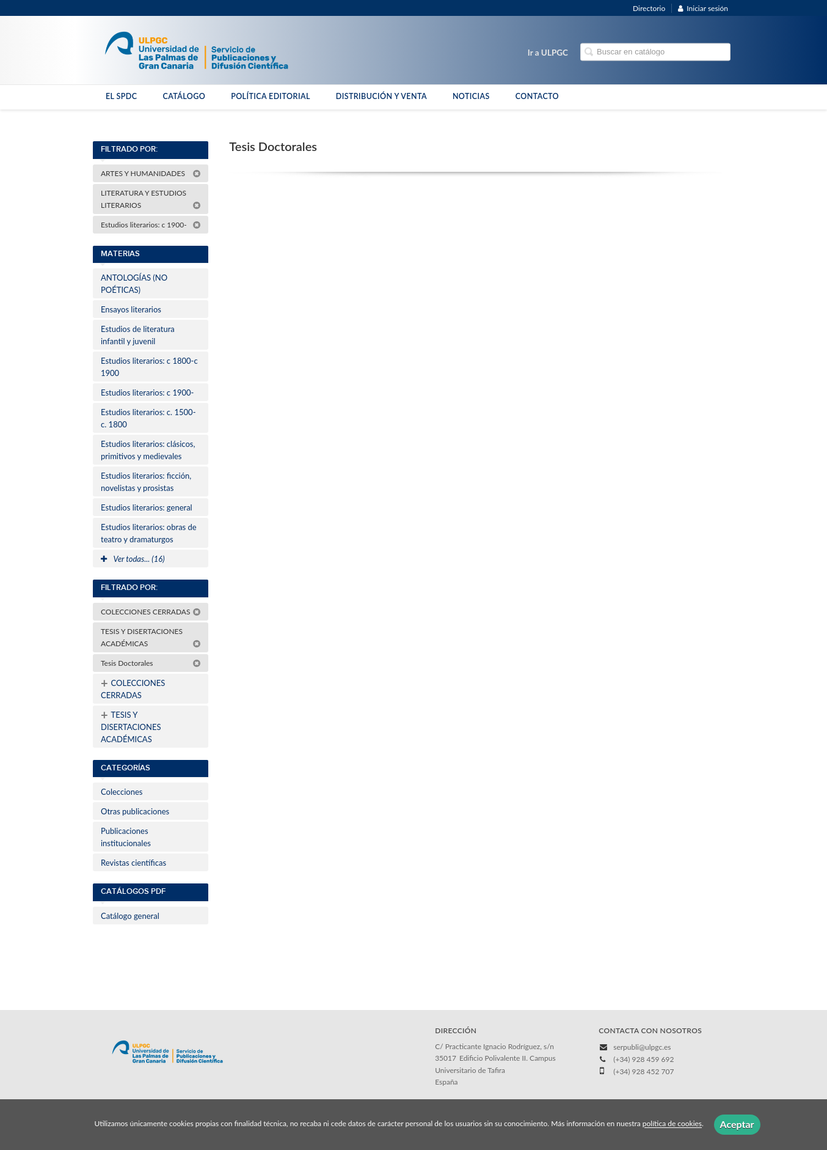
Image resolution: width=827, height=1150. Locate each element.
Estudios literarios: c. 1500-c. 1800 (148, 418)
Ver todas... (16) (133, 559)
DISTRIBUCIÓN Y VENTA (381, 96)
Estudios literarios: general (146, 507)
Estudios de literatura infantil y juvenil (138, 335)
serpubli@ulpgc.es (642, 1047)
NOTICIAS (471, 96)
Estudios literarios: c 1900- (151, 224)
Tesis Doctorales (151, 663)
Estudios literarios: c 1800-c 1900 (149, 367)
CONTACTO (537, 96)
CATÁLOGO (183, 96)
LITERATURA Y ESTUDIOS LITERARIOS (151, 199)
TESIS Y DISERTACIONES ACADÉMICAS (151, 637)
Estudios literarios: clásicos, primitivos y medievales (148, 450)
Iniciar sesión (703, 8)
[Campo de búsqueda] (655, 52)
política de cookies (672, 1124)
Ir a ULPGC (548, 52)
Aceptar (737, 1124)
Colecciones (121, 792)
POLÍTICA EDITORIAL (270, 96)
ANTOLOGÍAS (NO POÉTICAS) (134, 284)
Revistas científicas (133, 863)
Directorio (649, 8)
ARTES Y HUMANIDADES (151, 173)
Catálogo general (130, 916)
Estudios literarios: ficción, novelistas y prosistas (146, 482)
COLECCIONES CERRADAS (151, 611)
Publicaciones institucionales (126, 837)
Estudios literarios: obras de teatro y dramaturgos (149, 533)
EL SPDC (121, 96)
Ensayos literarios (131, 309)
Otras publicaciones (135, 811)
